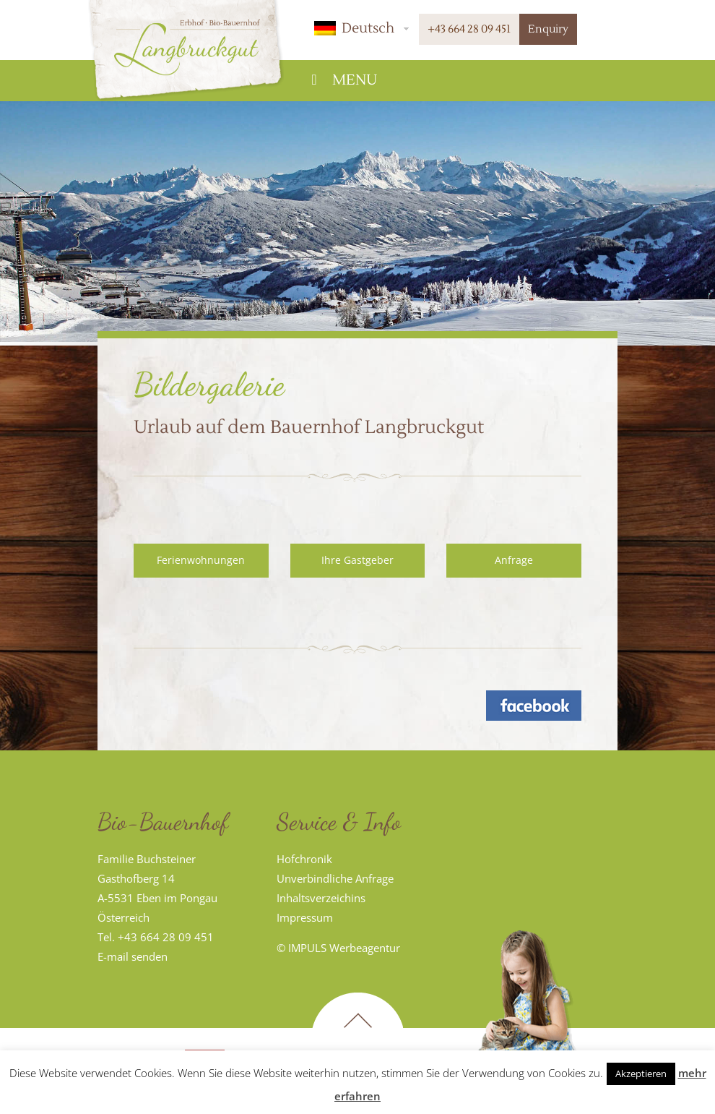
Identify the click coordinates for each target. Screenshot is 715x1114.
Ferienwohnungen (201, 560)
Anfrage (514, 560)
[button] (359, 28)
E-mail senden (133, 956)
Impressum (305, 917)
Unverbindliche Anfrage (335, 878)
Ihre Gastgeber (357, 560)
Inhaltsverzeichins (321, 898)
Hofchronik (304, 859)
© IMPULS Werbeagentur (338, 948)
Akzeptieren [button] (641, 1073)
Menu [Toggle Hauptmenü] (341, 80)
